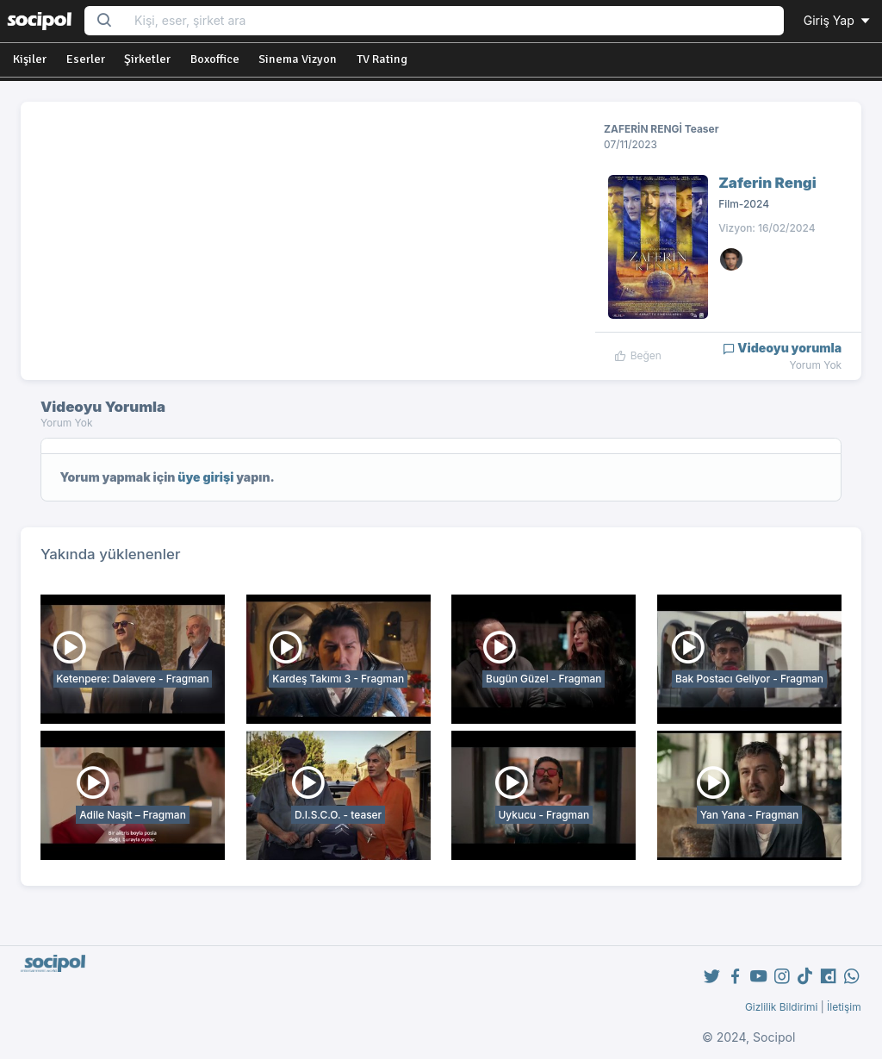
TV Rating (382, 59)
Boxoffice (214, 59)
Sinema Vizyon (297, 59)
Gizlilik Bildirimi (781, 1006)
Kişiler (30, 59)
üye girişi (205, 477)
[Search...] (453, 21)
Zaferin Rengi (767, 182)
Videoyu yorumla (782, 347)
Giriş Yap (838, 20)
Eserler (85, 59)
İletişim (844, 1006)
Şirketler (147, 59)
